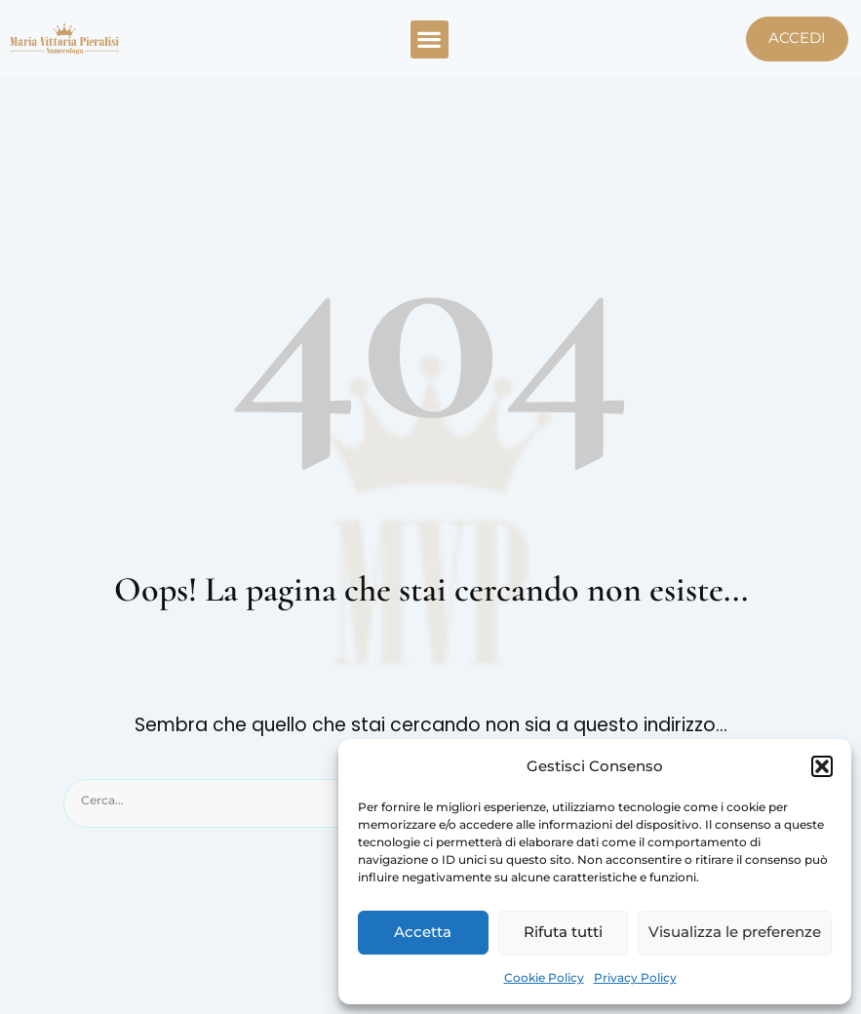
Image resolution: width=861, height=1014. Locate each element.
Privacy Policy (635, 977)
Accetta (422, 931)
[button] (822, 766)
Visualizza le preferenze (734, 931)
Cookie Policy (544, 977)
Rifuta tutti (563, 931)
